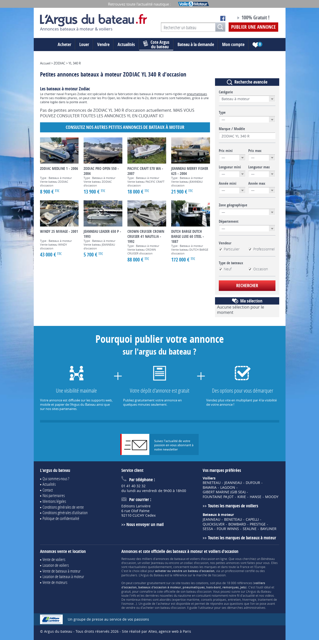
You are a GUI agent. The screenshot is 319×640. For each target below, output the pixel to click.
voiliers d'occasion (202, 559)
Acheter (64, 44)
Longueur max (259, 167)
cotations (202, 583)
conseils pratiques (213, 599)
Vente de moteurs (55, 582)
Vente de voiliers (54, 559)
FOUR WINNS (228, 528)
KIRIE (241, 497)
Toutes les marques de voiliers (233, 506)
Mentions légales (54, 501)
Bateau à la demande (196, 44)
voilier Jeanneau (153, 563)
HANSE (255, 497)
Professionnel (261, 249)
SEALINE (250, 528)
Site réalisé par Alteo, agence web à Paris (156, 631)
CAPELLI (252, 519)
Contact (48, 490)
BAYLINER (268, 528)
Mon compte (233, 44)
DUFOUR (253, 482)
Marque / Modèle (232, 128)
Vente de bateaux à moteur (62, 571)
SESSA (208, 528)
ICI (161, 116)
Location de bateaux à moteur (63, 576)
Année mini (227, 183)
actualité (249, 595)
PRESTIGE (258, 524)
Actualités (126, 44)
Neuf (225, 269)
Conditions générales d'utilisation (65, 512)
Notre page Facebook (222, 18)
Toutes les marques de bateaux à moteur (242, 538)
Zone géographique (233, 205)
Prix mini (226, 150)
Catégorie (226, 92)
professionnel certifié (240, 571)
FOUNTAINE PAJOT (218, 497)
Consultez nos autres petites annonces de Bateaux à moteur (125, 127)
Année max (256, 183)
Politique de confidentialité (61, 518)
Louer (84, 44)
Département (228, 221)
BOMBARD (237, 524)
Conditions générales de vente (63, 507)
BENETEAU (212, 482)
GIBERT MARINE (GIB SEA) (224, 492)
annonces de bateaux (171, 559)
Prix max (255, 150)
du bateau (156, 44)
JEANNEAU (233, 482)
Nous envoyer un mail (145, 524)
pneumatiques (197, 94)
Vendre (103, 44)
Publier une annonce (253, 27)
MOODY (271, 497)
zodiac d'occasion (196, 563)
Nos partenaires (54, 495)
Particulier (229, 249)
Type (222, 112)
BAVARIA (210, 487)
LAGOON (227, 487)
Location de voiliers (56, 565)
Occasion (258, 269)
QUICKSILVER (214, 524)
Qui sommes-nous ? (56, 478)
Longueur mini (230, 167)
